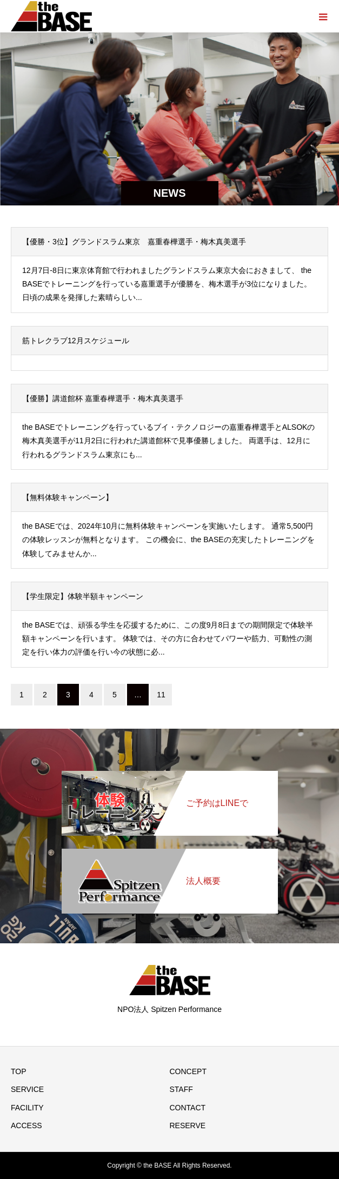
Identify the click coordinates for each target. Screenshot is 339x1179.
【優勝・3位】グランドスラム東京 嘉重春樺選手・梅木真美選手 (134, 241)
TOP (18, 1071)
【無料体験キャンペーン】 (67, 497)
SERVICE (27, 1089)
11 (161, 694)
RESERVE (188, 1125)
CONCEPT (188, 1071)
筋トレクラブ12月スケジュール (75, 340)
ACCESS (26, 1125)
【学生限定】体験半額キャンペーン (82, 596)
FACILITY (27, 1107)
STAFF (181, 1089)
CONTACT (188, 1107)
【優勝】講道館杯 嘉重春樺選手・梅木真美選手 (102, 398)
